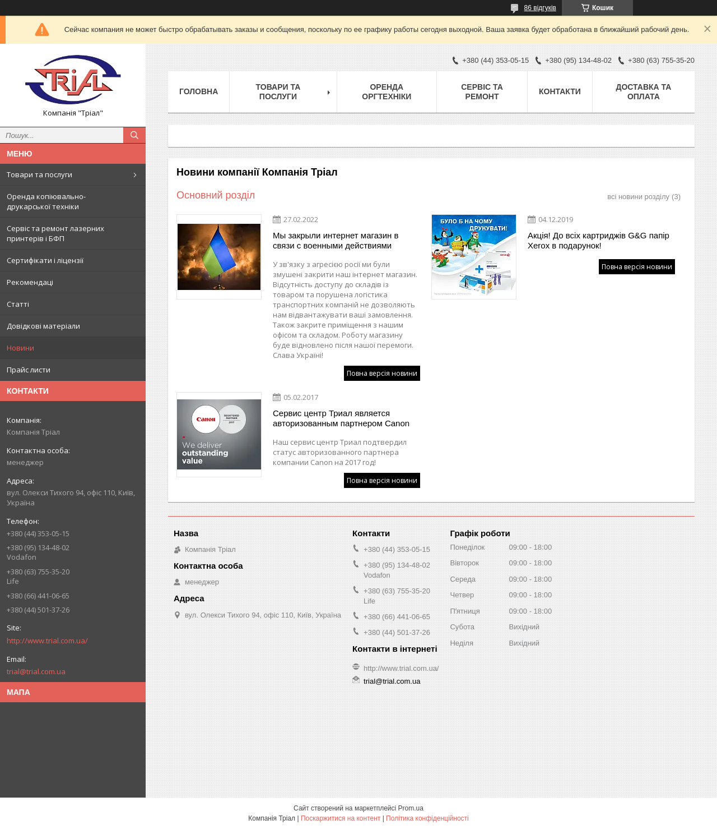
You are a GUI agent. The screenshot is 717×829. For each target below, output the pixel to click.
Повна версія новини (382, 373)
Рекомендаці (30, 282)
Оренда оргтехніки (386, 91)
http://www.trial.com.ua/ (47, 640)
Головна (198, 91)
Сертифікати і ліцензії (45, 260)
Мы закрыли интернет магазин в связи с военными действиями (336, 240)
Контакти (560, 91)
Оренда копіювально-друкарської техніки (46, 201)
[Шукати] (134, 135)
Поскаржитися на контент (340, 818)
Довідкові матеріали (43, 326)
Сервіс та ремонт (482, 91)
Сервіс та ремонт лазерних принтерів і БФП (55, 233)
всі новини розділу (638, 196)
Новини (20, 348)
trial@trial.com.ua (36, 671)
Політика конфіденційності (427, 818)
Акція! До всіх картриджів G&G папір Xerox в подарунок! (598, 240)
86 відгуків (540, 8)
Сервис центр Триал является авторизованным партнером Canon (341, 418)
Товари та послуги (39, 174)
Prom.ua (410, 808)
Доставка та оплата (643, 91)
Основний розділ (215, 195)
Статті (18, 304)
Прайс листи (28, 370)
